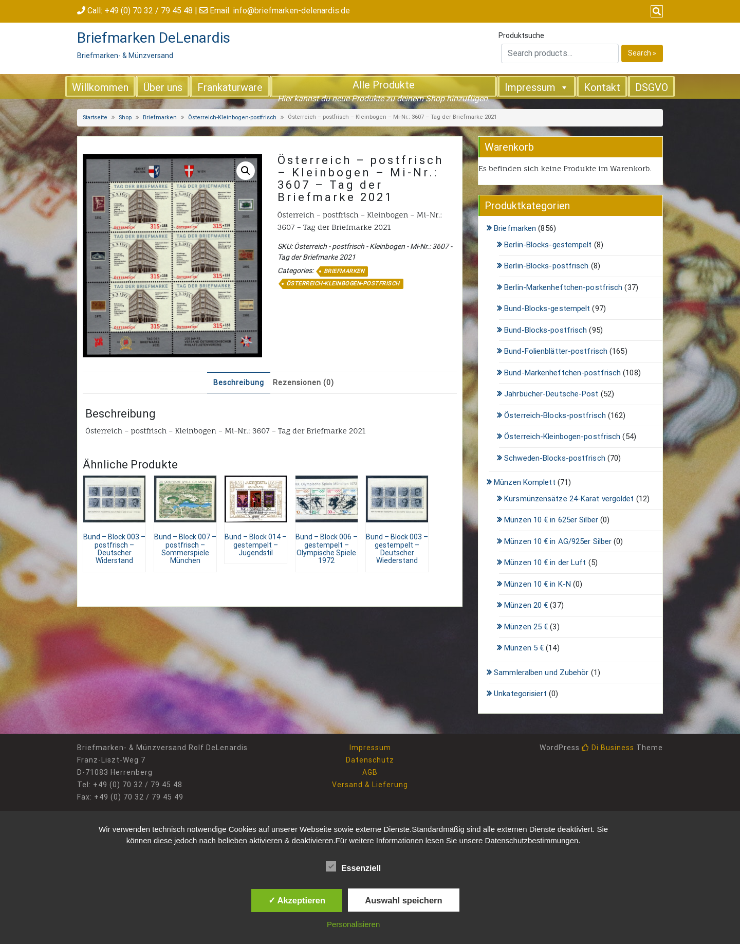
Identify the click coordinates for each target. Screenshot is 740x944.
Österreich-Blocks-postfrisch (555, 415)
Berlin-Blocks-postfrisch (546, 265)
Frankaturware (230, 87)
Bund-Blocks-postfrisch (545, 330)
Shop (125, 117)
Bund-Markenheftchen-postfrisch (562, 372)
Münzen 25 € (526, 626)
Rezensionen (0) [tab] (303, 382)
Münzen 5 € (524, 647)
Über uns (162, 87)
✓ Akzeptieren (297, 900)
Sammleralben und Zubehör (541, 672)
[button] (245, 170)
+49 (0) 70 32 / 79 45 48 (148, 10)
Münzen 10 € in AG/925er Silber (558, 541)
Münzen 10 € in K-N (537, 584)
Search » (642, 53)
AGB (370, 772)
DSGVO (651, 87)
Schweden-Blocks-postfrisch (554, 458)
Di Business (608, 747)
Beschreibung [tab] (238, 382)
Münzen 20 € (526, 605)
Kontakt (602, 87)
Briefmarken (160, 117)
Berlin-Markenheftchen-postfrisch (563, 287)
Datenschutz (370, 760)
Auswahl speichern (403, 900)
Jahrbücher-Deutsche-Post (551, 393)
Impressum (537, 87)
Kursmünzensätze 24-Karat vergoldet (569, 498)
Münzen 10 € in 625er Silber (551, 519)
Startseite (95, 117)
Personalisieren (353, 924)
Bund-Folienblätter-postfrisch (555, 351)
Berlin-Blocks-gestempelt (547, 244)
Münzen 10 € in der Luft (545, 562)
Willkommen (100, 87)
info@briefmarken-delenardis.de (291, 10)
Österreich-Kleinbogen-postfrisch (232, 117)
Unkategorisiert (520, 693)
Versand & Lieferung (370, 784)
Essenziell (353, 866)
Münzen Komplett (525, 482)
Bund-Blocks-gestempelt (547, 308)
